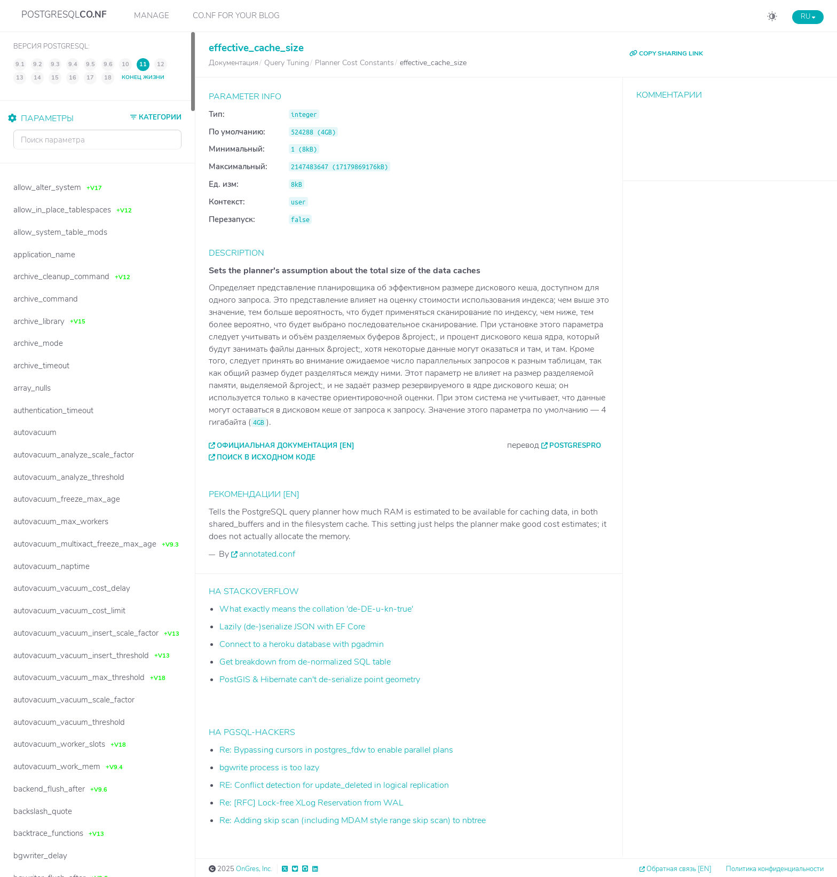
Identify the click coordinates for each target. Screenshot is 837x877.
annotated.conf (267, 554)
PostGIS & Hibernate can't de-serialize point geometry (319, 679)
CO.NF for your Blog (236, 15)
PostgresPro (575, 446)
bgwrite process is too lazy (269, 767)
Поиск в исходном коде (266, 457)
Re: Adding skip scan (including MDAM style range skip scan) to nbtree (352, 820)
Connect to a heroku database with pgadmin (301, 644)
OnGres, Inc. (254, 869)
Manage (151, 15)
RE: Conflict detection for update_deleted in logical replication (334, 785)
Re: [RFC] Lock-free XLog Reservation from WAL (311, 803)
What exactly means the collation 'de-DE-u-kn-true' (316, 609)
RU (808, 16)
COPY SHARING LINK (666, 53)
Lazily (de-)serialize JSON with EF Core (292, 627)
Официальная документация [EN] (285, 446)
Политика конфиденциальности (775, 869)
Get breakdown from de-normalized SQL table (305, 662)
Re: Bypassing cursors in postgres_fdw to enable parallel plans (336, 750)
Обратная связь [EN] (679, 869)
